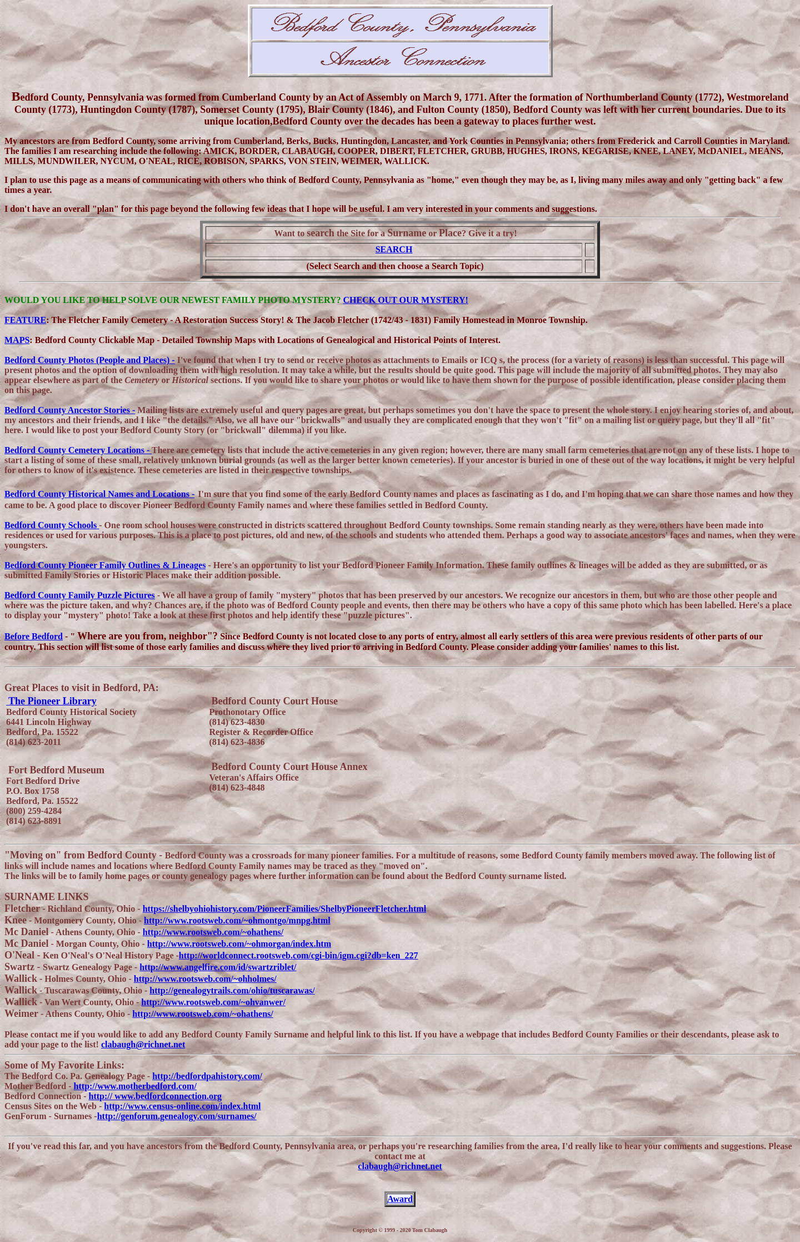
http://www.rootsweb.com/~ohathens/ (213, 932)
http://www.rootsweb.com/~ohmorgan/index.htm (239, 943)
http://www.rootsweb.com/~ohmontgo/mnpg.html (237, 920)
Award (400, 1199)
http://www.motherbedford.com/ (135, 1086)
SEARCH (394, 249)
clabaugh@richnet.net (143, 1044)
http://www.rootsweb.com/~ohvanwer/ (213, 1002)
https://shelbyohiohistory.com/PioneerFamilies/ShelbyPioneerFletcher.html (284, 908)
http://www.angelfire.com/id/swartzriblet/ (217, 967)
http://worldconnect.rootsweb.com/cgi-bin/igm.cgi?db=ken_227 (298, 955)
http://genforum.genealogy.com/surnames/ (177, 1116)
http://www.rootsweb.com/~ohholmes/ (205, 978)
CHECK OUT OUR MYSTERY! (405, 300)
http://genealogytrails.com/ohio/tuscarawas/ (231, 990)
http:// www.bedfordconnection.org (155, 1096)
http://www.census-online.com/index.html (182, 1106)
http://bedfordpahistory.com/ (207, 1076)
